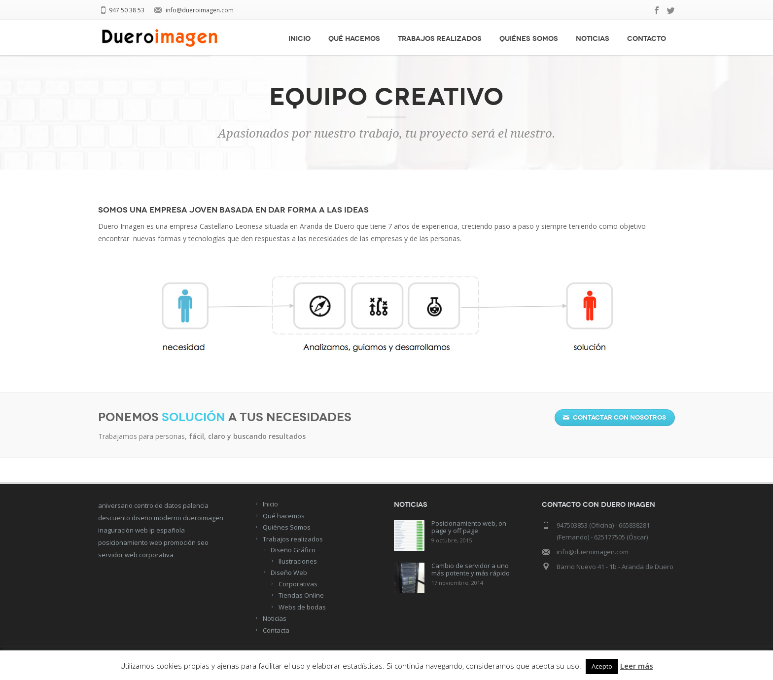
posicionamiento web (130, 542)
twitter (671, 10)
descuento (114, 517)
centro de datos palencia (171, 505)
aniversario (115, 505)
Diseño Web (289, 572)
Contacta (276, 630)
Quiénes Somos (528, 39)
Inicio (299, 39)
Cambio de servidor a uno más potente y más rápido (470, 569)
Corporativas (298, 583)
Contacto (646, 39)
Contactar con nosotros (614, 418)
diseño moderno (156, 517)
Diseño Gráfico (293, 549)
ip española (167, 530)
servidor (110, 554)
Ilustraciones (298, 561)
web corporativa (149, 554)
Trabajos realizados (440, 39)
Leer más (636, 666)
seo (203, 542)
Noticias (592, 39)
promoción (180, 542)
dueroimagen (203, 517)
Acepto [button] (602, 666)
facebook (657, 10)
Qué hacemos (354, 39)
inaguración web (123, 530)
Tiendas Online (301, 595)
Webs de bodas (302, 607)
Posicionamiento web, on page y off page (468, 527)
